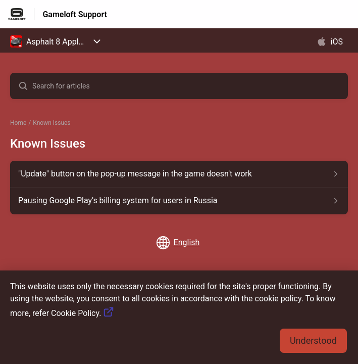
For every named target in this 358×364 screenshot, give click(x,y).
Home (18, 122)
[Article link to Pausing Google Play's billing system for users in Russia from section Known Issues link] (179, 201)
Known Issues (51, 122)
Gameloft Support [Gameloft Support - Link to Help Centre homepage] (74, 14)
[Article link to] (179, 174)
